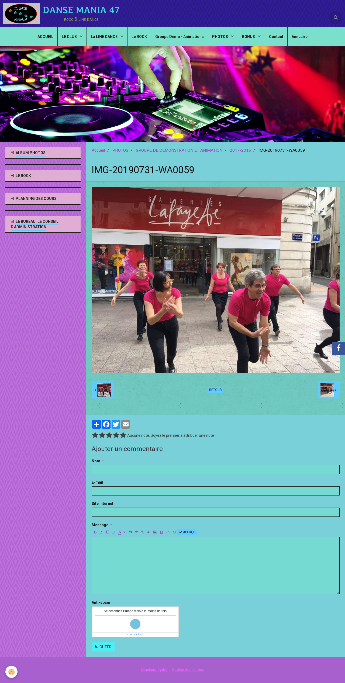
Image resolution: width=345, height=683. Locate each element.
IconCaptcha (134, 634)
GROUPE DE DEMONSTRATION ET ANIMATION (179, 150)
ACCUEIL (45, 36)
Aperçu (187, 532)
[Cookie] (11, 672)
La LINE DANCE (104, 36)
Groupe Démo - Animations (179, 36)
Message (100, 525)
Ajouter (103, 647)
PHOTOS (220, 36)
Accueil (98, 150)
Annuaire (300, 36)
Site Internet (102, 503)
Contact (276, 36)
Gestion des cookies (188, 670)
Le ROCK (139, 36)
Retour (215, 390)
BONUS (249, 36)
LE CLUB (70, 36)
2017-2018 (240, 150)
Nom (96, 461)
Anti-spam (101, 602)
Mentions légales (154, 670)
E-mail (97, 482)
